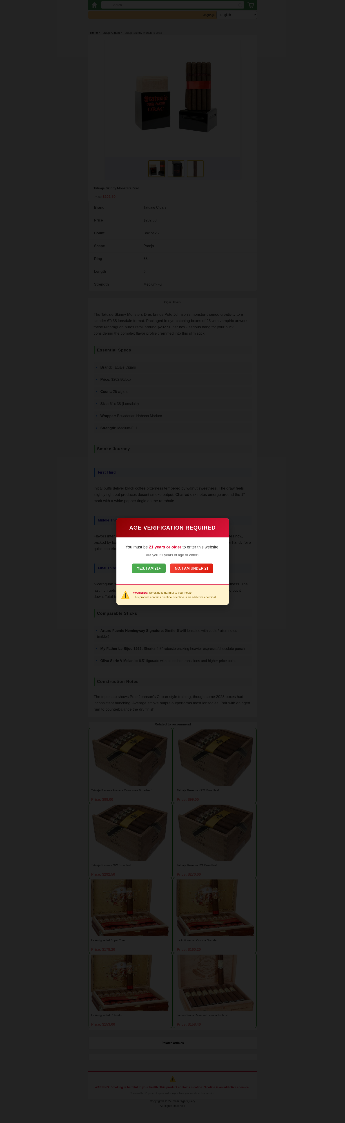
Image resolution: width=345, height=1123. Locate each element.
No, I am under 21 (196, 568)
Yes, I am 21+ (144, 568)
